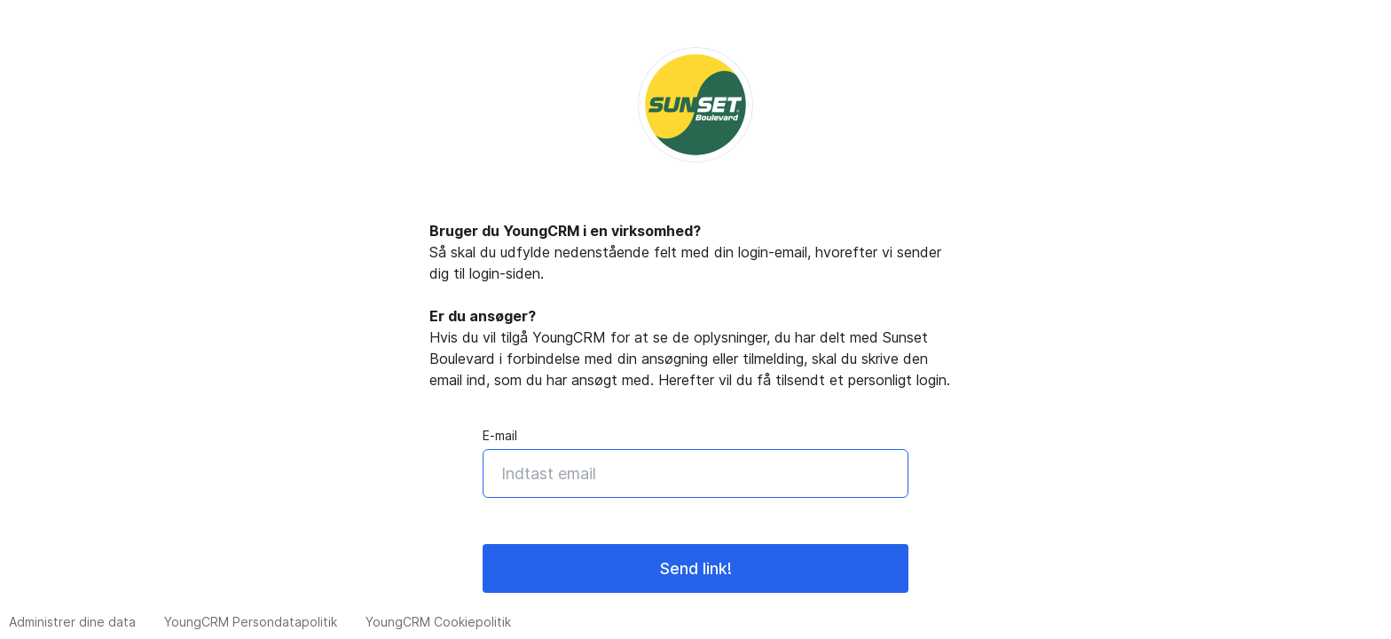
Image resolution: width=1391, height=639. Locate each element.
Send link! (696, 568)
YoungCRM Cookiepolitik (438, 621)
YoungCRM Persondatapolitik (250, 621)
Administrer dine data (72, 621)
